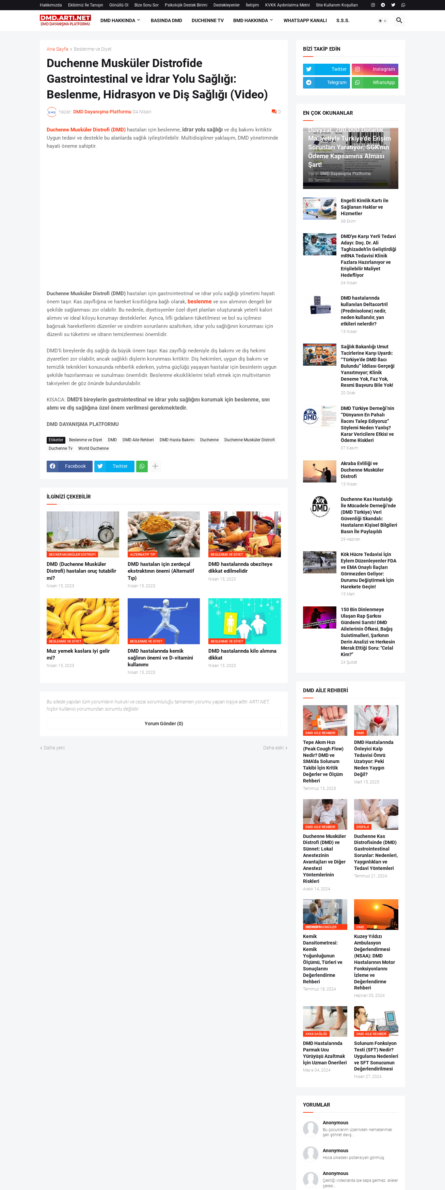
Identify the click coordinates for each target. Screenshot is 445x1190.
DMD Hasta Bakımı (177, 440)
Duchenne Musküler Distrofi (249, 440)
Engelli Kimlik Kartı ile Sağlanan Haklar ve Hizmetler (364, 207)
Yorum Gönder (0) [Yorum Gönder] (164, 723)
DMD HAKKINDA (117, 20)
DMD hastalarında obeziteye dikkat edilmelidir (240, 567)
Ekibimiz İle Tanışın (85, 5)
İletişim (252, 5)
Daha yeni (54, 747)
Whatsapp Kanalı (305, 20)
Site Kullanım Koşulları (337, 5)
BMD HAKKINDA (250, 20)
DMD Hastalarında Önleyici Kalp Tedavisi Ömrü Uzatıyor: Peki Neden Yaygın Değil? (374, 758)
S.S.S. (343, 20)
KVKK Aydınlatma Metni (287, 5)
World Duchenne (93, 448)
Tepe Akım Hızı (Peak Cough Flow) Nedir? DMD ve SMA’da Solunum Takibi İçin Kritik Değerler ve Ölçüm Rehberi (323, 761)
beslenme (200, 301)
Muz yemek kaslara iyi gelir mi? (78, 654)
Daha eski (273, 747)
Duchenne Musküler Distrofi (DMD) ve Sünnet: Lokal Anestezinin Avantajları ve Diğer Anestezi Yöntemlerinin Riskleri (324, 859)
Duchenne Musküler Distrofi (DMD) (86, 130)
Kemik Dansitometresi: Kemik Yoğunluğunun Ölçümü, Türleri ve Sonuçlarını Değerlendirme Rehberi (323, 959)
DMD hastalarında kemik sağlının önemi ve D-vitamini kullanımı (160, 658)
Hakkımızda (51, 5)
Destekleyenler (226, 5)
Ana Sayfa (57, 49)
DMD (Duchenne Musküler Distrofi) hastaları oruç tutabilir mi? (81, 571)
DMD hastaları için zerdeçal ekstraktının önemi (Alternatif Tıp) (161, 571)
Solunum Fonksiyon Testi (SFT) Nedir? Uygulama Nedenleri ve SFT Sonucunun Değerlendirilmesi (376, 1056)
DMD (112, 440)
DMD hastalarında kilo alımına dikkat (242, 654)
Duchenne (209, 440)
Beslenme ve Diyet (93, 49)
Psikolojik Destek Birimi (186, 5)
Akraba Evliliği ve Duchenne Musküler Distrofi (362, 470)
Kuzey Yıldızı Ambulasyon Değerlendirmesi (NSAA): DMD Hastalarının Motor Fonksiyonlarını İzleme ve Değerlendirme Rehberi (374, 962)
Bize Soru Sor (146, 5)
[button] (382, 20)
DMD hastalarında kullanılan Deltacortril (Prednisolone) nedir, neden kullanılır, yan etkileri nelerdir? (364, 311)
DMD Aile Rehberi (138, 440)
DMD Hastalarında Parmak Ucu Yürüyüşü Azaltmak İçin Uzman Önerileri (325, 1053)
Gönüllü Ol (118, 5)
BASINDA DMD (166, 20)
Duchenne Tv (61, 448)
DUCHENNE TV (208, 20)
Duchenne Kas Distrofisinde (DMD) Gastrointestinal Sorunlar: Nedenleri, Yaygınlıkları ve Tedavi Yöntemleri (376, 852)
